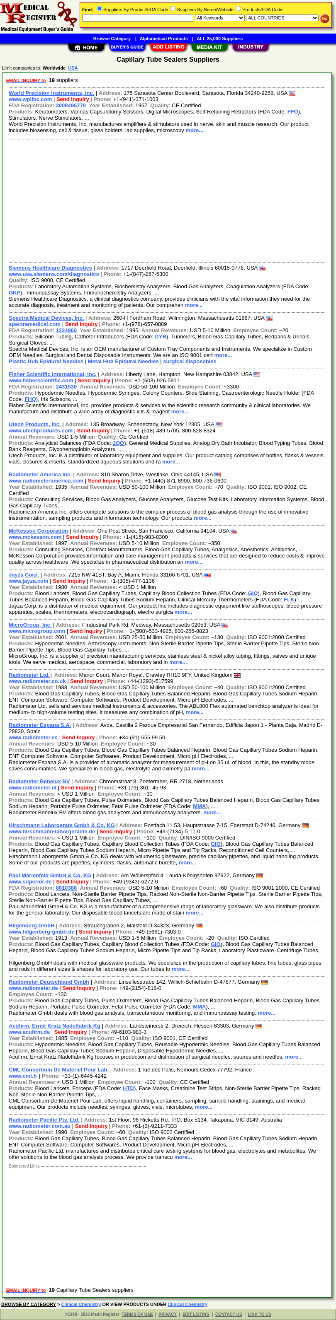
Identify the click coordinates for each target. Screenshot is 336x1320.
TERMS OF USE (137, 1314)
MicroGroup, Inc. (30, 625)
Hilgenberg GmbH (32, 925)
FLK (289, 599)
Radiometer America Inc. (40, 474)
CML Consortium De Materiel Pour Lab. (59, 1070)
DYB (160, 336)
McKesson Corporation (38, 531)
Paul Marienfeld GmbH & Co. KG (50, 875)
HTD (128, 1088)
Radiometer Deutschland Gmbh (49, 982)
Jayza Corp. (24, 575)
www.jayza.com (29, 581)
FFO (292, 112)
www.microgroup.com (37, 631)
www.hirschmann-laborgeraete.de (52, 831)
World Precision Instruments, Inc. (51, 93)
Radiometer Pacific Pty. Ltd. (44, 1120)
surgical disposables (190, 361)
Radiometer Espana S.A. (40, 725)
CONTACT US (228, 1314)
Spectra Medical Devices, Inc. (46, 318)
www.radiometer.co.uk (37, 681)
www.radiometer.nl (32, 787)
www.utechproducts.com (41, 430)
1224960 (66, 330)
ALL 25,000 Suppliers (220, 38)
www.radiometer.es (33, 737)
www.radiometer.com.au (40, 1126)
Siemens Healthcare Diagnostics (50, 268)
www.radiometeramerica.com (46, 481)
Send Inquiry (72, 99)
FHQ (30, 399)
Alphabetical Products (164, 38)
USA (73, 67)
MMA (199, 806)
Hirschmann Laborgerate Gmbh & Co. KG (62, 825)
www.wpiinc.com (30, 99)
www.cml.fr (23, 1076)
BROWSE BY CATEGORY (28, 1304)
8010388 (66, 888)
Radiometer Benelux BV (39, 781)
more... (194, 130)
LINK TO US (259, 1314)
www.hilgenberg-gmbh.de (41, 932)
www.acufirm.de (29, 1032)
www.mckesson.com (35, 537)
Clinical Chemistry (81, 1304)
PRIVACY (167, 1314)
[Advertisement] (165, 200)
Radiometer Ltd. (29, 675)
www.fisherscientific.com (41, 380)
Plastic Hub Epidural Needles (46, 361)
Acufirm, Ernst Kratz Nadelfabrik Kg (54, 1026)
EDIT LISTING (196, 1314)
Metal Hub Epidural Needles (123, 361)
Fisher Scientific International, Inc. (53, 374)
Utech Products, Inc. (35, 424)
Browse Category (112, 38)
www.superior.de (30, 881)
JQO (118, 443)
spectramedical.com (35, 324)
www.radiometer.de (33, 988)
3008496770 (71, 105)
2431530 (66, 387)
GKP (14, 293)
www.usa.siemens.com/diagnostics (54, 274)
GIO (253, 593)
